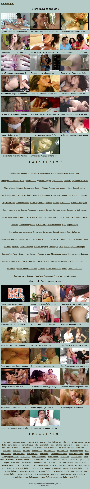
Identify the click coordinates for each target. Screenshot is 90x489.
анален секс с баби (59, 454)
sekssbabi (17, 451)
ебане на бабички (69, 459)
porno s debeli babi (71, 445)
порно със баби (36, 468)
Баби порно (7, 3)
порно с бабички (22, 465)
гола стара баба (53, 459)
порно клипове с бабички (44, 462)
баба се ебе (53, 457)
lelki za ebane (77, 442)
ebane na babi (18, 442)
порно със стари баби (72, 468)
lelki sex (66, 442)
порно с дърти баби (39, 465)
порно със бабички (53, 468)
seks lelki (27, 448)
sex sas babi (37, 451)
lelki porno (56, 442)
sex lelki (26, 451)
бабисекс (10, 459)
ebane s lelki (45, 442)
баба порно (25, 457)
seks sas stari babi (66, 448)
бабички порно (22, 459)
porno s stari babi (14, 448)
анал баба (44, 454)
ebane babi (5, 442)
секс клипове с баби (60, 471)
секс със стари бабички (61, 474)
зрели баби (84, 459)
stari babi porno (76, 451)
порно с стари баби (58, 465)
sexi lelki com (62, 451)
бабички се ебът (37, 459)
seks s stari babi (50, 448)
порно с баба (80, 462)
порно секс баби (75, 465)
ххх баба (63, 477)
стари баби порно (30, 477)
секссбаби (17, 477)
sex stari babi (49, 451)
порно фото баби (27, 471)
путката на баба (43, 471)
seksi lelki (6, 451)
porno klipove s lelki (30, 445)
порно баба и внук (12, 462)
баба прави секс (39, 457)
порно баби (26, 462)
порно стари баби (20, 468)
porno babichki (14, 445)
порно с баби (7, 465)
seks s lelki (37, 448)
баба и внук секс (76, 454)
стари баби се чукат (49, 477)
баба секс (64, 457)
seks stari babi (82, 448)
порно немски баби (65, 462)
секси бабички (79, 474)
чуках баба (73, 477)
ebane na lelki (32, 442)
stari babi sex (32, 454)
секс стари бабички (24, 474)
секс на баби (76, 471)
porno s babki (56, 445)
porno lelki (44, 445)
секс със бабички (42, 474)
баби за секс (76, 457)
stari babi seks (19, 454)
